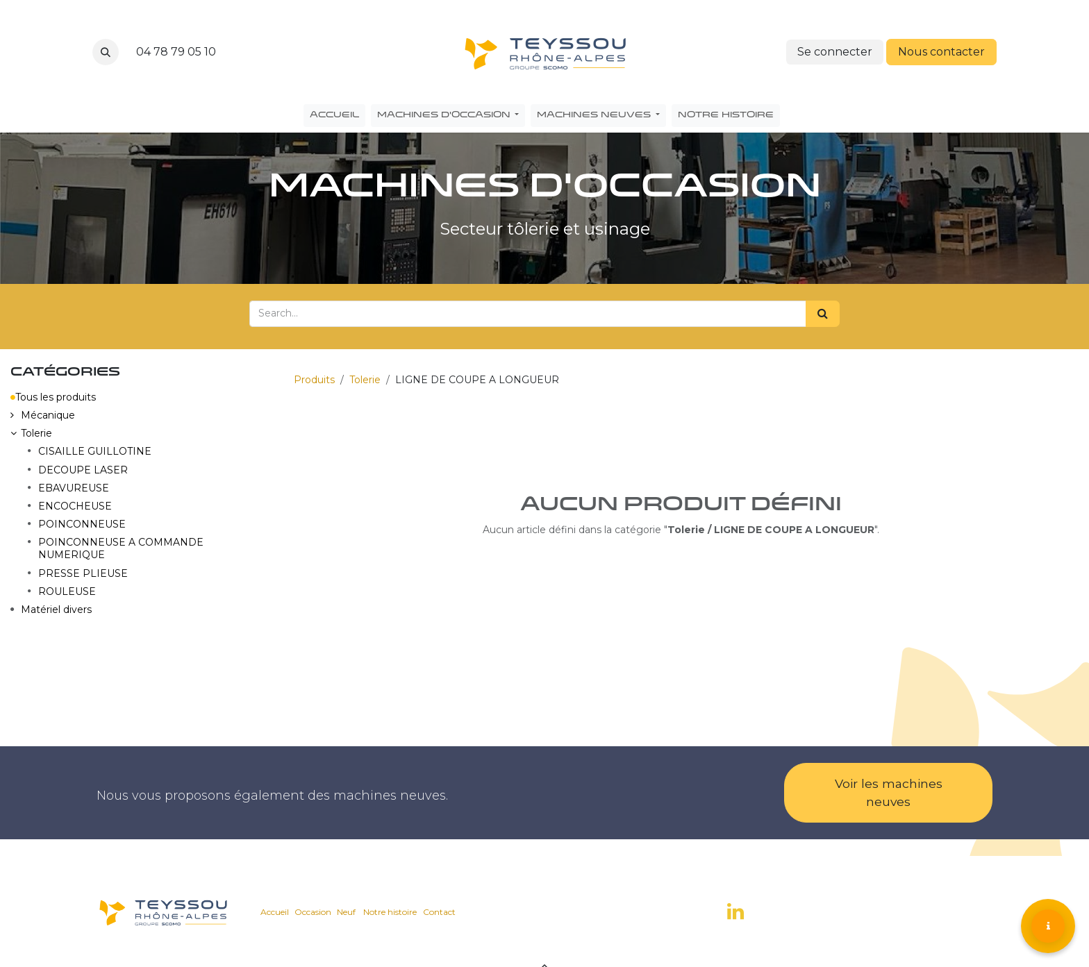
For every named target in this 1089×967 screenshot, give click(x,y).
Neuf (346, 912)
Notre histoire (390, 912)
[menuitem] (334, 115)
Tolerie (365, 379)
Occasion (312, 912)
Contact (439, 912)
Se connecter (834, 51)
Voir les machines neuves (888, 792)
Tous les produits (53, 397)
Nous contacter (941, 51)
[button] (105, 52)
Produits (314, 379)
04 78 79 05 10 (176, 51)
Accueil (274, 912)
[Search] (823, 314)
